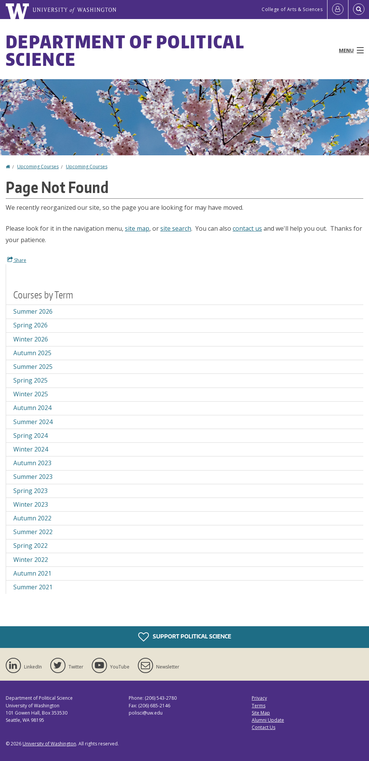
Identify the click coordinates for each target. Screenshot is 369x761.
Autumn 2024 (32, 408)
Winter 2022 (30, 559)
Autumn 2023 (32, 463)
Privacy (259, 698)
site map (137, 228)
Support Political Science (184, 637)
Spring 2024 (30, 435)
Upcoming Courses (38, 166)
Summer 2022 (33, 532)
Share (16, 260)
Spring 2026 (30, 325)
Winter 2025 (30, 394)
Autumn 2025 (32, 353)
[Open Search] (358, 9)
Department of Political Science (125, 50)
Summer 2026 (33, 311)
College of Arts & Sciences (292, 9)
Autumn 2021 (32, 573)
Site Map (261, 713)
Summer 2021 (33, 587)
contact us (247, 228)
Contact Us (263, 727)
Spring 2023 (30, 491)
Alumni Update (268, 720)
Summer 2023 (33, 476)
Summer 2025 (33, 366)
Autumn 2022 (32, 518)
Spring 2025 (30, 380)
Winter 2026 (30, 339)
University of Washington (49, 743)
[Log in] (337, 9)
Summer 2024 (33, 422)
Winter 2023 (30, 504)
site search (175, 228)
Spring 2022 (30, 545)
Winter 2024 (30, 449)
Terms (258, 705)
